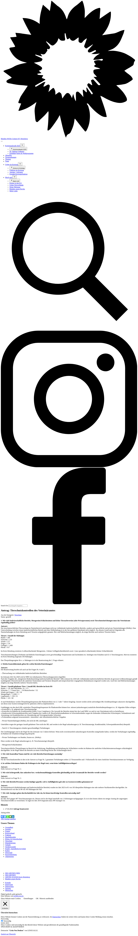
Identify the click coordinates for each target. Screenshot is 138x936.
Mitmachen (9, 890)
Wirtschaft (8, 853)
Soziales (8, 829)
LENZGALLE (18, 896)
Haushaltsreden (10, 837)
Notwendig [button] (5, 919)
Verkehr (8, 845)
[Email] (10, 816)
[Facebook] (2, 816)
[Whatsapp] (7, 816)
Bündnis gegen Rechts (13, 879)
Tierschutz (18, 615)
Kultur (7, 851)
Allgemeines (9, 856)
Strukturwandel (10, 847)
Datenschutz (9, 886)
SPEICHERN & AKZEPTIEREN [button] (12, 927)
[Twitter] (5, 816)
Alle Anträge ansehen (8, 819)
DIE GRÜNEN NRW (12, 873)
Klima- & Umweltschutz (13, 839)
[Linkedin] (13, 816)
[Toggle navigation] (2, 141)
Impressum (9, 884)
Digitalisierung (10, 843)
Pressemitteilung (11, 854)
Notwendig (7, 921)
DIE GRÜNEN (10, 875)
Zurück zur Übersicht (8, 934)
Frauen (7, 831)
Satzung (8, 888)
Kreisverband (9, 833)
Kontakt (8, 883)
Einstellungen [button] (28, 898)
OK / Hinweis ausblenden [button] (45, 898)
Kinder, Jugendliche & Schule (15, 849)
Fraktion (8, 835)
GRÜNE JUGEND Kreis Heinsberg (17, 877)
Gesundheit (9, 827)
